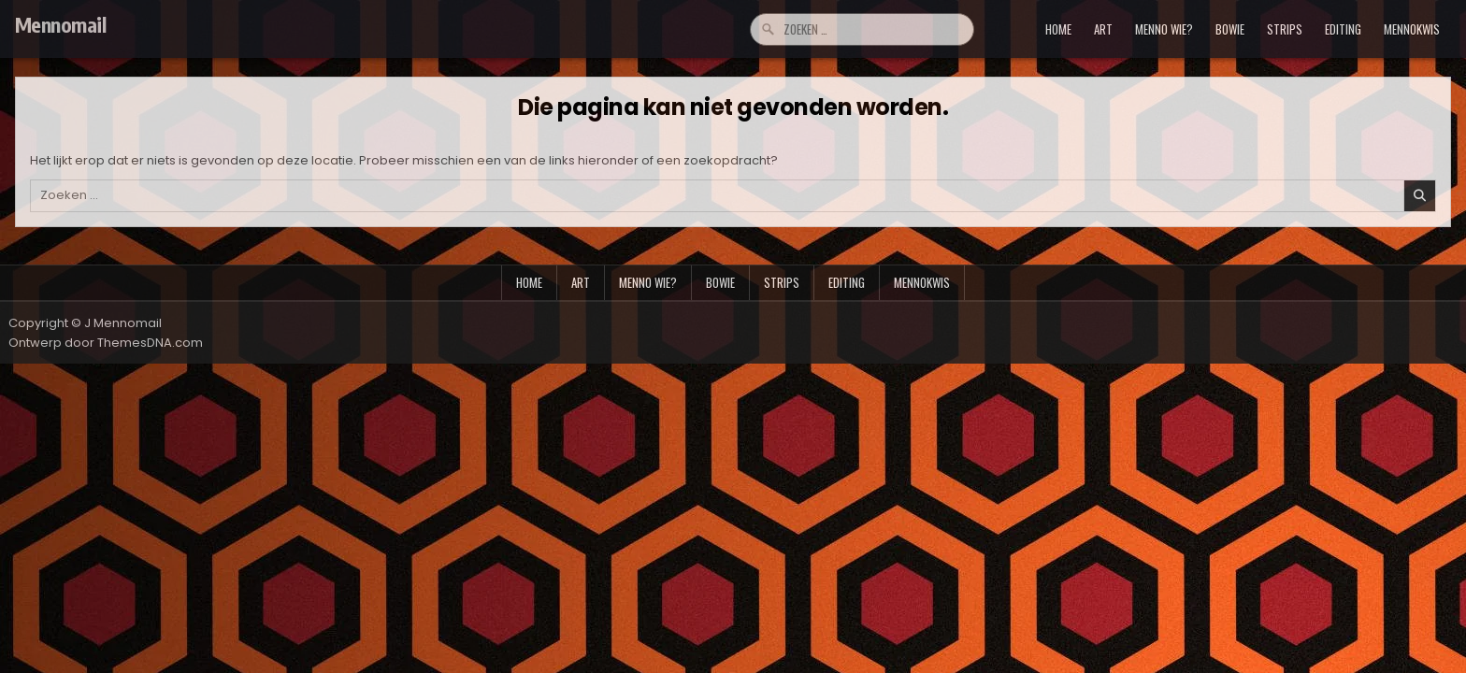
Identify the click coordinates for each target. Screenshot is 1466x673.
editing (1343, 29)
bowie (1229, 29)
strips (1284, 29)
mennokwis (1412, 29)
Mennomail (61, 24)
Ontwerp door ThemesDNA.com (105, 342)
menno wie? (1164, 29)
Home (1058, 29)
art (1103, 29)
